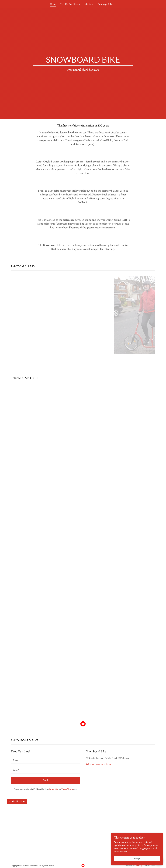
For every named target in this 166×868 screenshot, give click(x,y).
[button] (70, 4)
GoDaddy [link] (138, 865)
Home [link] (53, 4)
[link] (83, 724)
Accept (137, 858)
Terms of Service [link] (67, 789)
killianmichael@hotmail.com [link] (98, 764)
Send (45, 780)
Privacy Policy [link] (53, 789)
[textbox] (45, 760)
